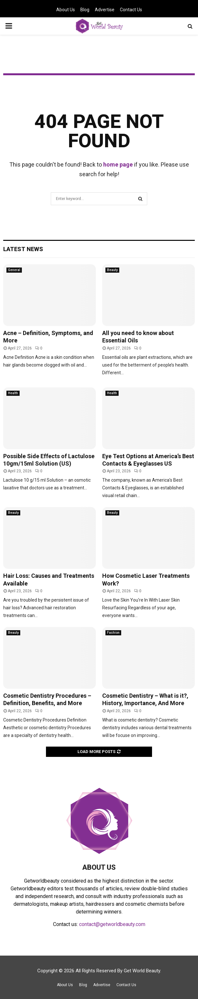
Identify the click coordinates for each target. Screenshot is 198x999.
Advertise (104, 9)
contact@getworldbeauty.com (112, 924)
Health (13, 393)
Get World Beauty (142, 971)
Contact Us (131, 9)
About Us (65, 9)
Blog (84, 9)
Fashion (113, 632)
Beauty (112, 270)
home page (118, 164)
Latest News (23, 249)
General (14, 270)
